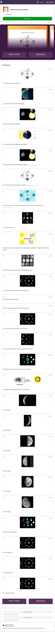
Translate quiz (27, 617)
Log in (41, 2)
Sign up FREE (49, 2)
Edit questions (27, 612)
